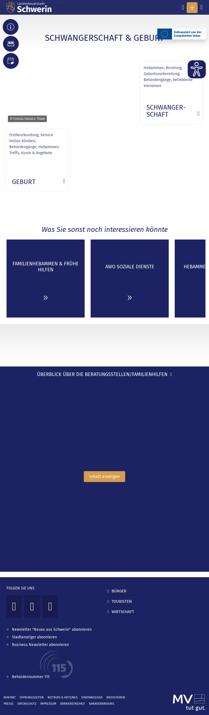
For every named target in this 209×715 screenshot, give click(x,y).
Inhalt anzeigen (104, 476)
